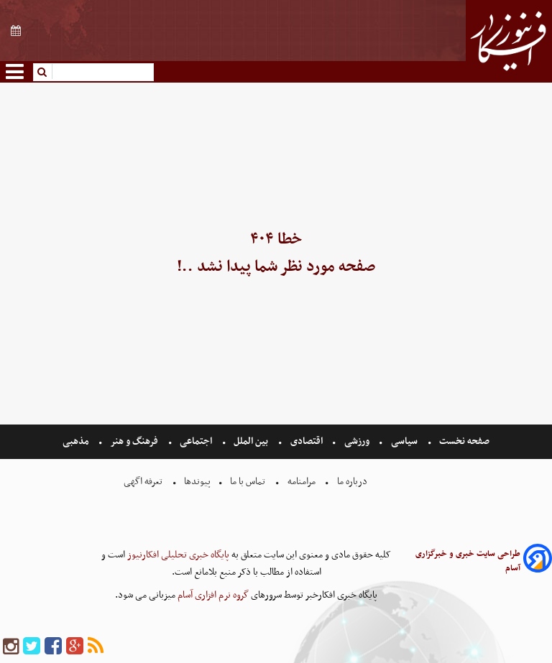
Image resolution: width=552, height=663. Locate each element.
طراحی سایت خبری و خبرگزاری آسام (467, 561)
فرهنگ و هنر (134, 441)
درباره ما (352, 481)
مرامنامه (301, 481)
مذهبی (77, 441)
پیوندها (196, 481)
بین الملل (250, 441)
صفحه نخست (463, 441)
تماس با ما (247, 481)
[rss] (96, 647)
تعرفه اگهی (144, 481)
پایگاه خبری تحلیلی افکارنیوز (177, 555)
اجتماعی (196, 441)
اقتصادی (306, 441)
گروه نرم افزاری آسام (212, 595)
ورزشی (357, 441)
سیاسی (404, 441)
